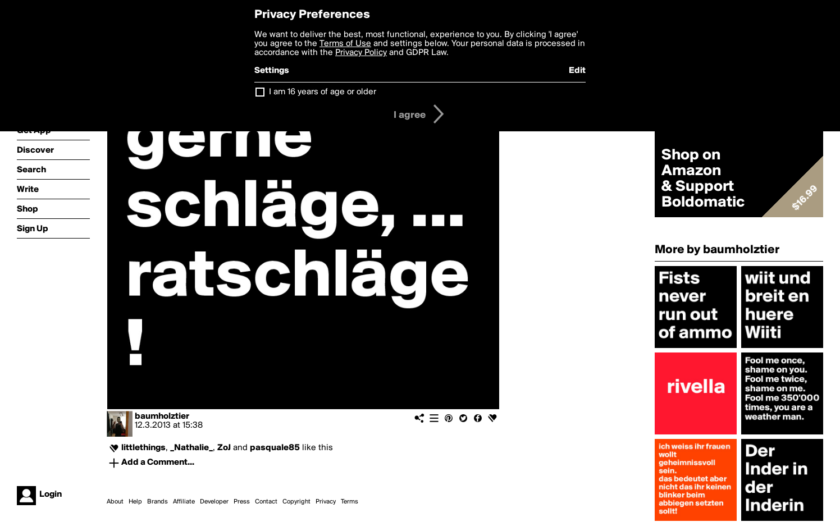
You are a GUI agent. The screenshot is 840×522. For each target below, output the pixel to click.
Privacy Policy (361, 52)
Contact (266, 501)
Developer (214, 501)
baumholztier (162, 416)
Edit (577, 70)
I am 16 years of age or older (322, 92)
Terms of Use (345, 43)
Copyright (296, 501)
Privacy (326, 501)
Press (242, 501)
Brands (157, 501)
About (115, 501)
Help (135, 501)
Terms (349, 501)
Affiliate (184, 501)
